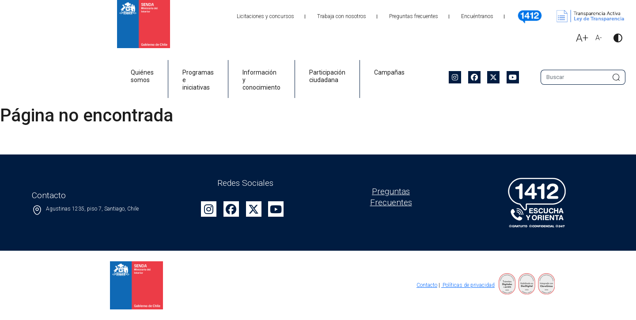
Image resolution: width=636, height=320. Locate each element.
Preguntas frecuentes (413, 16)
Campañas (389, 72)
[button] (614, 39)
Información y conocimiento (261, 80)
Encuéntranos (477, 16)
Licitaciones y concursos (265, 16)
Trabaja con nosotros (341, 16)
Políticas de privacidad (468, 285)
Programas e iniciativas (198, 80)
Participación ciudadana (327, 76)
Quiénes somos (142, 76)
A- (598, 38)
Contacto (426, 285)
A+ (582, 38)
